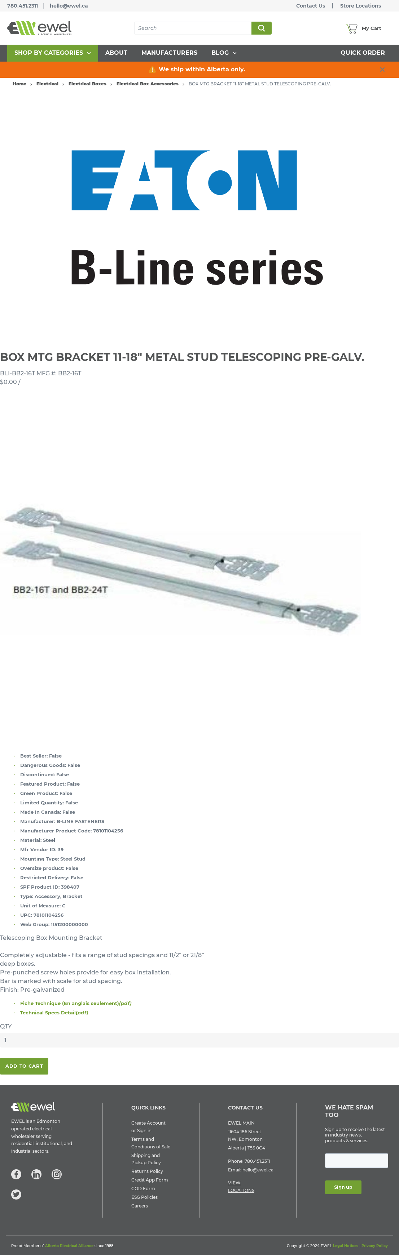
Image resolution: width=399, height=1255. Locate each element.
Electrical (47, 83)
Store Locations (360, 6)
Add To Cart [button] (24, 1066)
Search (261, 28)
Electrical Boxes (87, 83)
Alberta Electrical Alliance (69, 1245)
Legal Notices (345, 1245)
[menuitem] (52, 53)
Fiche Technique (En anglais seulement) (76, 1003)
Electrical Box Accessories (148, 83)
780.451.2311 (22, 6)
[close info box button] (382, 69)
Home (19, 83)
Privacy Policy (374, 1245)
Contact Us (310, 6)
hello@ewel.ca (69, 6)
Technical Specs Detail (54, 1012)
